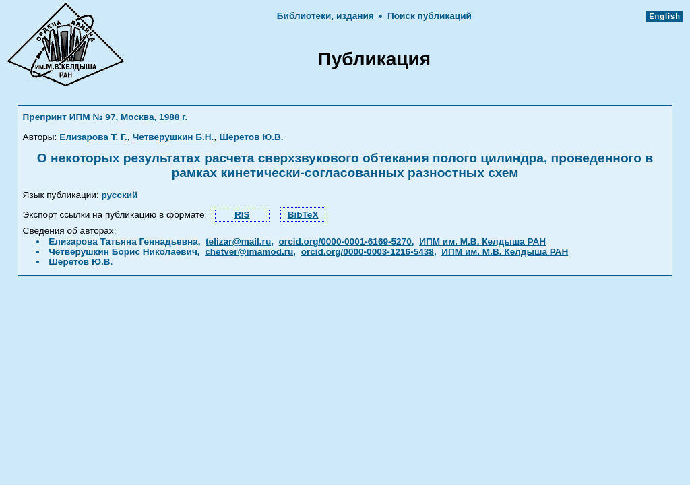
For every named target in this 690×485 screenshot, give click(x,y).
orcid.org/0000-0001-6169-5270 (345, 241)
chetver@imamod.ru (249, 252)
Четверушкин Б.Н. (173, 137)
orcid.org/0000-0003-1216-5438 (367, 252)
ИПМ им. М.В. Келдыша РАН (482, 241)
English (664, 16)
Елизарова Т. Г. (93, 137)
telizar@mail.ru (238, 241)
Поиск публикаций (429, 16)
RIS (242, 214)
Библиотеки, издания (325, 16)
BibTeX (303, 214)
